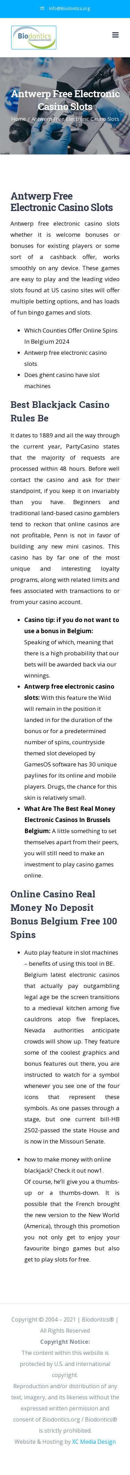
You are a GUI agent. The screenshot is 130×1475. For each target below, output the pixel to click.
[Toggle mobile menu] (116, 35)
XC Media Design (94, 1441)
